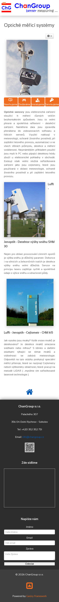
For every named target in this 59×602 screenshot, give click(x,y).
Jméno (29, 527)
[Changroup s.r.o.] (29, 7)
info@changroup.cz (33, 437)
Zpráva (29, 548)
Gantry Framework (36, 596)
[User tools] (49, 36)
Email (29, 537)
